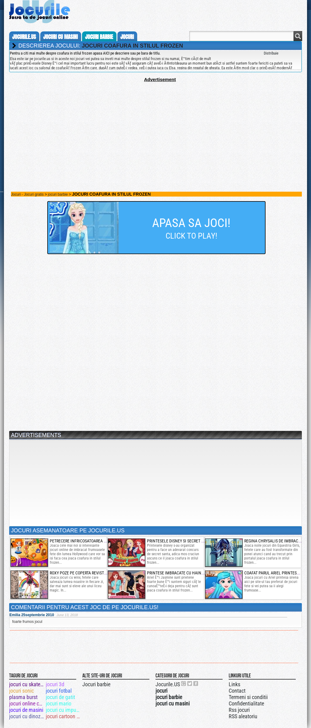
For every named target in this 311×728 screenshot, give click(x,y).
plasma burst (23, 697)
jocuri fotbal (59, 690)
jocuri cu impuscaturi (63, 710)
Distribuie (271, 53)
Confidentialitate (246, 703)
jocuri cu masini (60, 37)
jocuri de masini (26, 710)
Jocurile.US (168, 684)
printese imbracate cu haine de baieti (184, 572)
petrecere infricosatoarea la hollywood (90, 540)
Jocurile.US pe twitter (190, 683)
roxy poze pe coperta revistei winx (84, 572)
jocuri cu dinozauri (27, 716)
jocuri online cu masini (27, 703)
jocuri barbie (99, 37)
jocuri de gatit (60, 697)
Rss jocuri (239, 710)
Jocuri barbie (96, 684)
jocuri (127, 37)
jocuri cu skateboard (27, 684)
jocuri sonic (21, 690)
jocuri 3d (55, 684)
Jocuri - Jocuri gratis (27, 194)
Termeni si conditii (248, 697)
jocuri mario (58, 703)
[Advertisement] (155, 124)
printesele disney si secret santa (180, 540)
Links (234, 684)
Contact (237, 690)
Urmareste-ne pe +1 (184, 683)
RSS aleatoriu (243, 716)
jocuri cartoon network (63, 716)
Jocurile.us (24, 37)
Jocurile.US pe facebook (196, 683)
